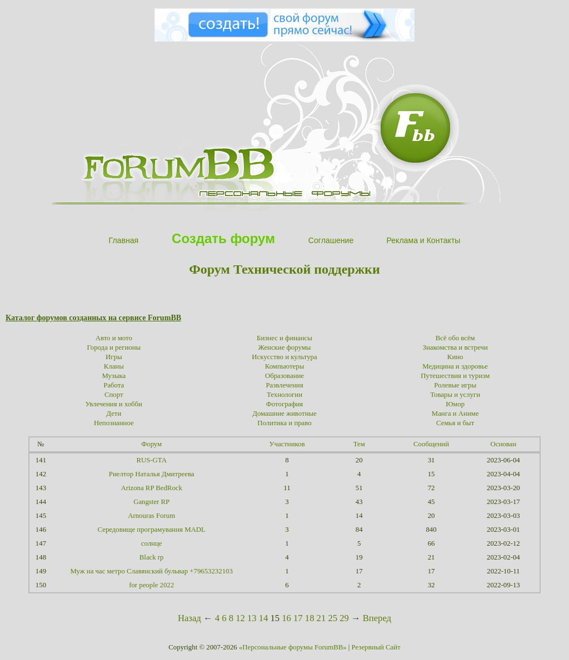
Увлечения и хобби (114, 404)
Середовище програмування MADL (152, 529)
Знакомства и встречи (455, 347)
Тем (359, 444)
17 (298, 618)
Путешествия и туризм (455, 376)
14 (263, 618)
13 (252, 618)
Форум (151, 444)
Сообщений (431, 444)
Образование (284, 376)
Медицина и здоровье (455, 366)
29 (344, 618)
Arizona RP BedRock (151, 488)
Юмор (455, 404)
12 (240, 618)
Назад (189, 618)
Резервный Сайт (376, 647)
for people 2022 (151, 585)
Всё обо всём (455, 338)
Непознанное (114, 423)
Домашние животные (284, 413)
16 (286, 618)
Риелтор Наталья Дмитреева (151, 474)
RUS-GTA (151, 460)
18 (310, 618)
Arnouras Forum (151, 516)
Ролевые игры (455, 385)
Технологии (284, 395)
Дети (113, 413)
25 (332, 618)
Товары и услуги (455, 395)
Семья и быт (455, 423)
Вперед (377, 618)
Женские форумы (284, 347)
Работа (113, 385)
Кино (455, 357)
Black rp (151, 557)
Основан (504, 444)
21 (321, 618)
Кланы (114, 366)
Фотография (284, 404)
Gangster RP (151, 502)
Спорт (113, 395)
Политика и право (284, 423)
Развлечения (284, 385)
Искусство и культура (284, 357)
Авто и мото (114, 338)
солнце (151, 543)
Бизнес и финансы (284, 338)
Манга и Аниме (455, 413)
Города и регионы (114, 347)
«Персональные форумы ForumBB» (293, 647)
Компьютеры (285, 366)
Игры (114, 357)
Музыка (114, 376)
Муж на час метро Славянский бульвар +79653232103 (151, 571)
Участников (287, 444)
